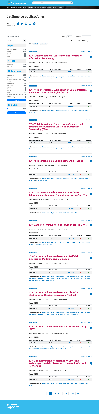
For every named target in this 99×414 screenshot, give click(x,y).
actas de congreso (17, 49)
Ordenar (78, 36)
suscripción (17, 64)
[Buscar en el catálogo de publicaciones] (51, 2)
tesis (17, 56)
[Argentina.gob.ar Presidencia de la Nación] (13, 406)
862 (73, 393)
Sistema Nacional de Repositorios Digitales (17, 80)
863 (77, 393)
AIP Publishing (17, 97)
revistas (17, 54)
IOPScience (17, 85)
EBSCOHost (17, 88)
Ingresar (80, 3)
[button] (71, 2)
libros (17, 51)
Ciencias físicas (17, 108)
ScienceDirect (17, 83)
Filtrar (16, 113)
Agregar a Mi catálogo (86, 51)
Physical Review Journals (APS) (17, 94)
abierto (17, 66)
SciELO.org (17, 92)
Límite (63, 36)
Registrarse (87, 3)
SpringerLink (17, 77)
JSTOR (17, 90)
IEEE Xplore (17, 75)
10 (67, 393)
